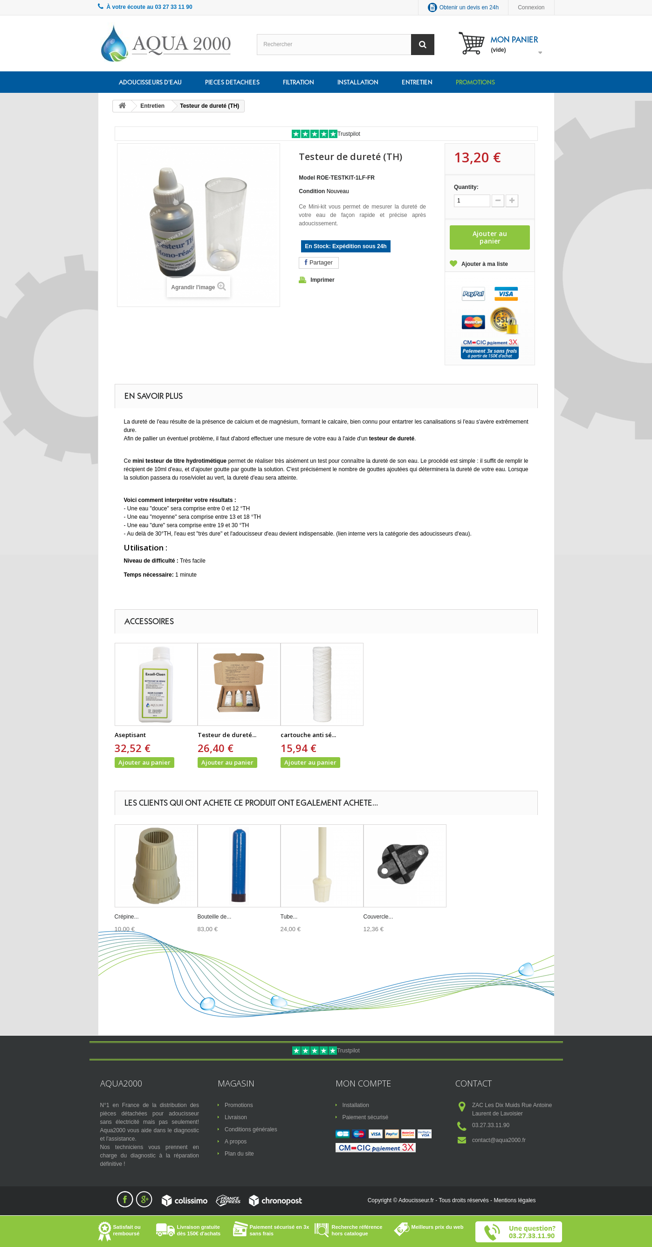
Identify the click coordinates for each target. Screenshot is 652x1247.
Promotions (475, 82)
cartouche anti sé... (308, 735)
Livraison (236, 1117)
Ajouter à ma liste (484, 264)
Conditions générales (251, 1129)
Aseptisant (130, 735)
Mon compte (363, 1083)
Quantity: (466, 187)
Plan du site (239, 1153)
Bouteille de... (215, 916)
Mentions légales (514, 1200)
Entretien (417, 82)
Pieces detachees (232, 82)
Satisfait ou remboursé (127, 1230)
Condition (312, 191)
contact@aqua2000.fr (499, 1140)
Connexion (531, 7)
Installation (357, 82)
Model (307, 177)
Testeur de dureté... (227, 735)
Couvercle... (378, 916)
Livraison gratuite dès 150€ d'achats (199, 1230)
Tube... (289, 916)
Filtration (298, 82)
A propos (236, 1141)
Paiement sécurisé (366, 1117)
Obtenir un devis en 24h (469, 7)
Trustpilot (348, 134)
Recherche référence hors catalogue (357, 1230)
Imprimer (322, 280)
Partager (318, 262)
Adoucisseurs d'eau (150, 82)
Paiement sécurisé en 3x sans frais (279, 1230)
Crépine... (127, 916)
